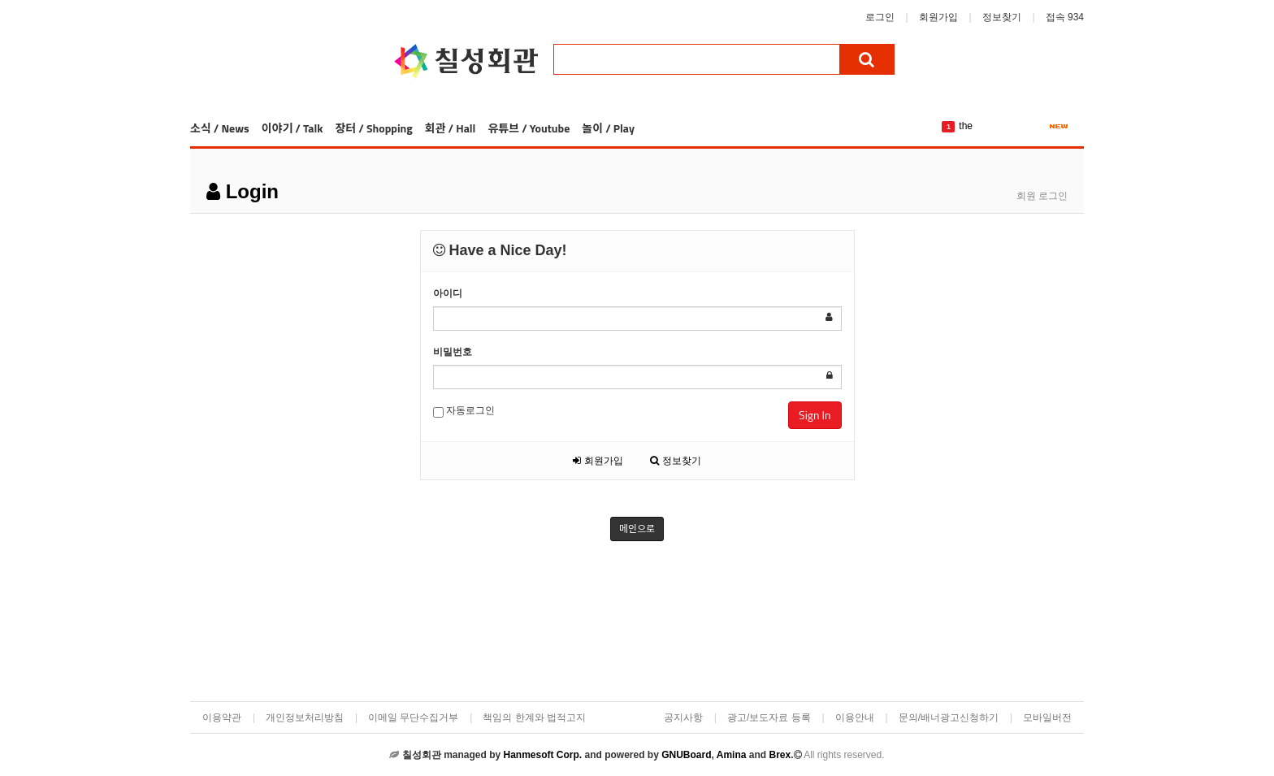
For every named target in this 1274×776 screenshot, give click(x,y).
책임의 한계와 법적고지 (534, 717)
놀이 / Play (608, 128)
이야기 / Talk (292, 128)
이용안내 (854, 717)
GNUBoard (686, 755)
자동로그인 (464, 411)
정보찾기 (1001, 17)
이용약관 (221, 717)
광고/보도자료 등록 (769, 717)
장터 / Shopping (373, 128)
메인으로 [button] (637, 528)
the (966, 126)
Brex (780, 755)
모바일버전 (1047, 717)
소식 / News (219, 128)
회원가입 (938, 17)
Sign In (814, 414)
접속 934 (1065, 17)
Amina (732, 755)
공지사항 (683, 717)
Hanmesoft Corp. (542, 755)
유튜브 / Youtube (529, 128)
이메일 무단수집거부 (413, 717)
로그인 (880, 17)
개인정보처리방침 (305, 717)
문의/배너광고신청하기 (949, 717)
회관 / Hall (450, 128)
